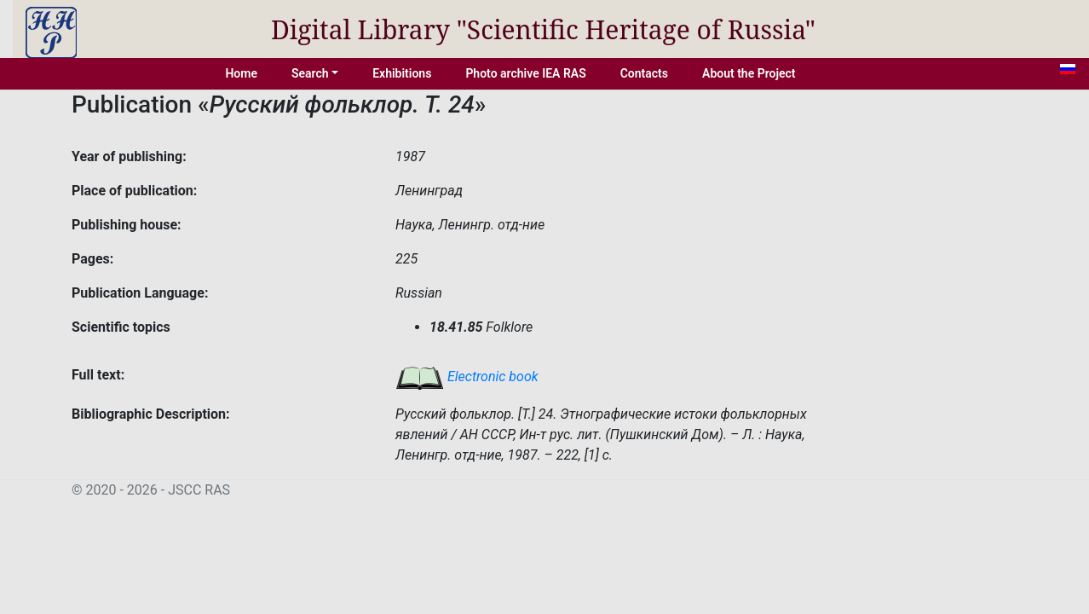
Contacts (644, 73)
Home (241, 73)
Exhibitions (401, 73)
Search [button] (310, 73)
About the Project (749, 73)
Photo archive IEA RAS (525, 73)
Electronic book (467, 376)
